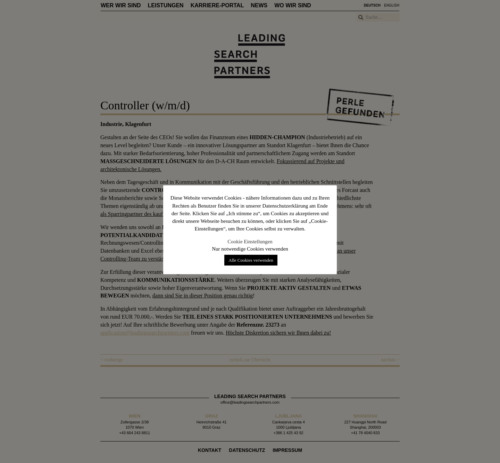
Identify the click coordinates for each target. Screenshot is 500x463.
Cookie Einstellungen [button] (250, 241)
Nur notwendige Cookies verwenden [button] (250, 249)
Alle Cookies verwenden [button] (250, 260)
